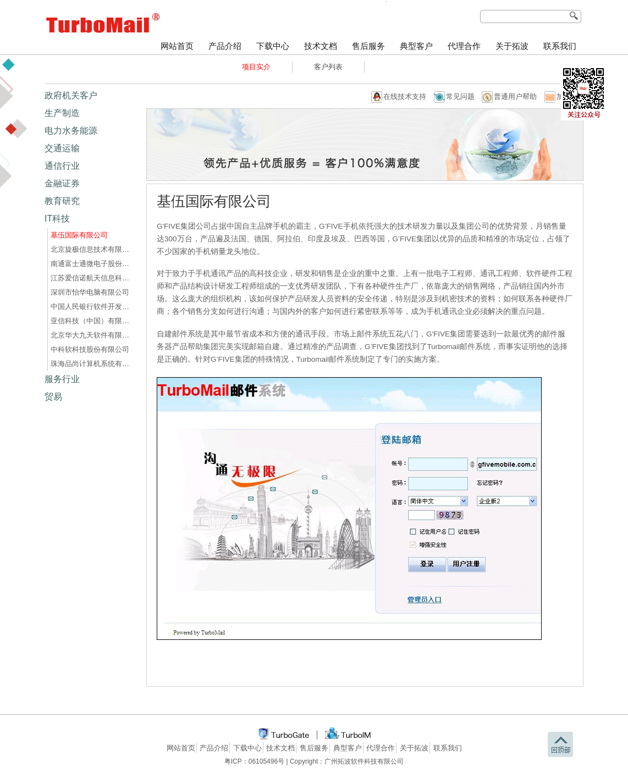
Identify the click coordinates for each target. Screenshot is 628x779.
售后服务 (368, 46)
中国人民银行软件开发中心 (92, 306)
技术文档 (320, 46)
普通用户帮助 (515, 96)
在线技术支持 (404, 96)
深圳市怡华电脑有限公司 (90, 292)
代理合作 (464, 46)
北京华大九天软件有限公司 (92, 335)
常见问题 (460, 96)
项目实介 (256, 67)
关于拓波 (511, 46)
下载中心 (272, 46)
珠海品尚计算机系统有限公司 (92, 364)
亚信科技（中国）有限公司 (92, 321)
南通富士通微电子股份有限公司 (92, 263)
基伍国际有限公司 (79, 235)
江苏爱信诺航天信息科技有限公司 (92, 278)
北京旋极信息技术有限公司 (92, 249)
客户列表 (328, 67)
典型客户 (416, 46)
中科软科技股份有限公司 (90, 349)
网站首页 (177, 46)
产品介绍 (224, 46)
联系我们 (559, 46)
